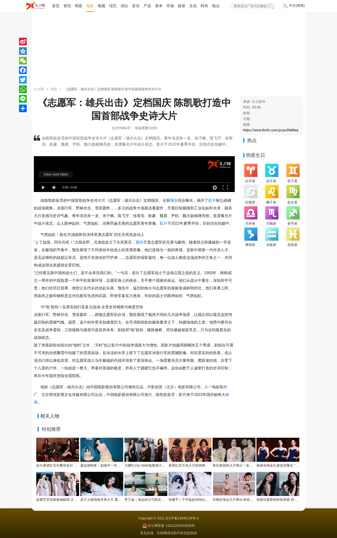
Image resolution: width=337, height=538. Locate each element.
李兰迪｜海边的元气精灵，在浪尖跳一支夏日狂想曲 (162, 499)
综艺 (113, 6)
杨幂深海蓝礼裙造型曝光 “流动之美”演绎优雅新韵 (293, 465)
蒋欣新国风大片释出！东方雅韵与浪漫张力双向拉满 (251, 465)
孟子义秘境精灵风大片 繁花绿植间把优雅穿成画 (115, 499)
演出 (124, 6)
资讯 (67, 6)
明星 (78, 6)
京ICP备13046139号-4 (182, 518)
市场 (170, 6)
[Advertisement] (168, 50)
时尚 (204, 6)
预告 (174, 200)
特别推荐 (51, 429)
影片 (212, 200)
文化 (193, 6)
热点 (216, 6)
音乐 (136, 6)
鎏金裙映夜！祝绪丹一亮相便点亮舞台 (108, 465)
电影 (90, 6)
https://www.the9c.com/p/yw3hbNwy (271, 130)
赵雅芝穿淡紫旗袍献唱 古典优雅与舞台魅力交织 (71, 499)
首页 (56, 6)
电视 (101, 6)
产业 (147, 6)
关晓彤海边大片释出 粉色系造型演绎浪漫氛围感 (248, 499)
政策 (181, 6)
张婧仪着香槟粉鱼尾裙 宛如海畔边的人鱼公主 (290, 499)
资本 (159, 6)
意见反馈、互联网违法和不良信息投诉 (168, 533)
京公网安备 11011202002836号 (171, 525)
